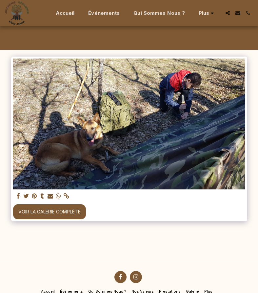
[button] (227, 13)
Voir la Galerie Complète (49, 211)
